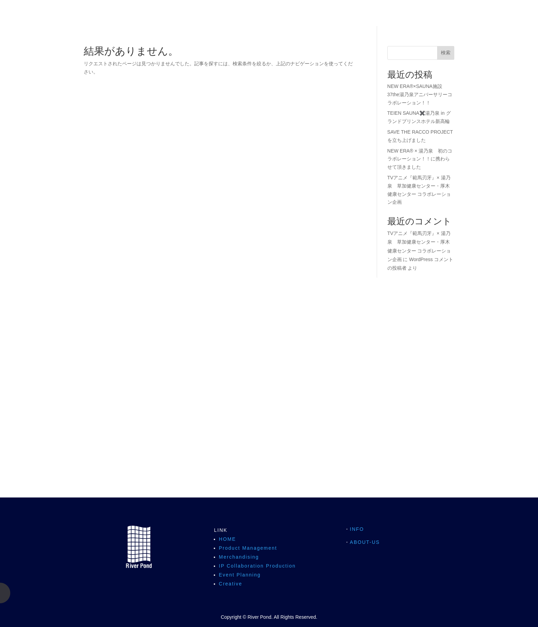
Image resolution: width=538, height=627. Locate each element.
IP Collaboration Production (257, 566)
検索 (446, 52)
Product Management (248, 548)
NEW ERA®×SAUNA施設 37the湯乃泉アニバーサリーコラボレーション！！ (419, 94)
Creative (230, 583)
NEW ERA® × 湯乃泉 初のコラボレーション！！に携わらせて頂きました (420, 159)
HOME (227, 539)
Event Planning (240, 575)
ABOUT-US (365, 542)
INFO (357, 529)
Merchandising (239, 557)
